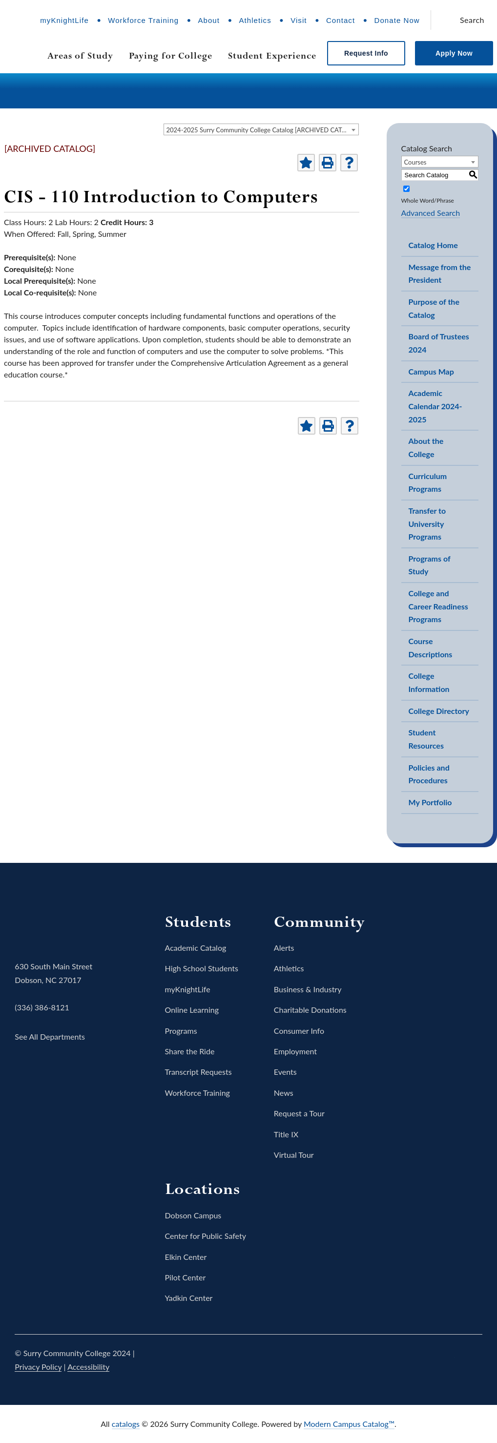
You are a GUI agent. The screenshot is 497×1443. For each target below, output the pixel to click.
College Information (429, 682)
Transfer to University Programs (427, 523)
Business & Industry (308, 989)
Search (472, 19)
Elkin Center (186, 1256)
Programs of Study (430, 565)
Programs (181, 1030)
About (209, 20)
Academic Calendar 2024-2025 (435, 405)
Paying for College (170, 56)
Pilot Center (185, 1277)
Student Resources (426, 739)
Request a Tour (299, 1113)
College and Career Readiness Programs (438, 606)
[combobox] (261, 129)
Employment (295, 1051)
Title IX (286, 1134)
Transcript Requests (198, 1071)
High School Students (201, 968)
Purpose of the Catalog (434, 308)
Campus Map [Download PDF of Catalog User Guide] (431, 371)
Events (285, 1071)
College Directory (439, 710)
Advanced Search (430, 212)
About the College (426, 447)
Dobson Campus (193, 1215)
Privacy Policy (38, 1366)
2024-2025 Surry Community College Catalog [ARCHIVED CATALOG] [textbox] (262, 130)
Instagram (418, 1360)
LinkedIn (472, 1360)
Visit (298, 20)
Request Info (366, 53)
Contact (340, 20)
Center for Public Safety (205, 1235)
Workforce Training (143, 20)
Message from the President (440, 273)
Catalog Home (433, 245)
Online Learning (192, 1009)
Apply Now (454, 53)
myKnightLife (64, 20)
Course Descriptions (431, 647)
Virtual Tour (294, 1154)
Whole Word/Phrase (427, 200)
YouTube (445, 1360)
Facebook (363, 1360)
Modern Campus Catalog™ (349, 1423)
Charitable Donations (310, 1009)
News (283, 1092)
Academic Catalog (196, 947)
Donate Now (397, 20)
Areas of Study (80, 56)
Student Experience (272, 56)
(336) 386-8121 (42, 1007)
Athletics (255, 20)
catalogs (126, 1423)
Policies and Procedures (429, 774)
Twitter (390, 1360)
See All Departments (50, 1036)
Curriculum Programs (428, 482)
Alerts (284, 947)
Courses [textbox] (415, 162)
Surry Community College (45, 925)
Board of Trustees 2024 (439, 343)
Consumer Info (299, 1030)
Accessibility (88, 1366)
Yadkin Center (189, 1297)
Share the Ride (190, 1051)
